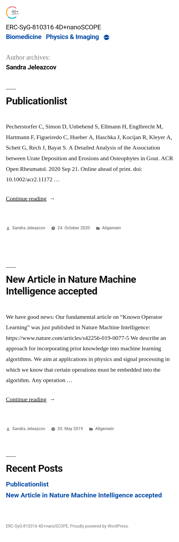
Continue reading (30, 198)
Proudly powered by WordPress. (99, 526)
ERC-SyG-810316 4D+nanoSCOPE (53, 27)
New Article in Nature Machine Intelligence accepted (71, 285)
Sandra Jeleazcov (28, 227)
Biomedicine (23, 37)
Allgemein (111, 227)
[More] (106, 37)
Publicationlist (36, 101)
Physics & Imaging (72, 37)
